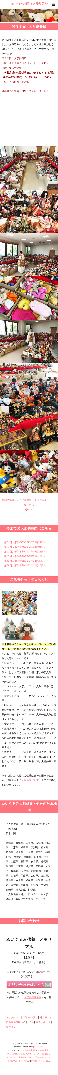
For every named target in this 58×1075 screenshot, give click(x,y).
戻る (30, 509)
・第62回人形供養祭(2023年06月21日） (24, 551)
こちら (45, 91)
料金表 (43, 1017)
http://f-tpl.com (37, 1047)
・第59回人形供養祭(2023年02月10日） (24, 565)
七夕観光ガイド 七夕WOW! (19, 1061)
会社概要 (11, 1026)
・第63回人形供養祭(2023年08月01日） (24, 547)
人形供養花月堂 (30, 780)
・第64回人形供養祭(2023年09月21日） (24, 542)
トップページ (13, 1017)
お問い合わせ (43, 1022)
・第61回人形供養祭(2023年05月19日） (24, 556)
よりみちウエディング (29, 1054)
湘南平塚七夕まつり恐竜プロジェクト (34, 1057)
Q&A (41, 971)
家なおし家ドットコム (40, 1061)
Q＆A (31, 1022)
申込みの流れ (30, 1017)
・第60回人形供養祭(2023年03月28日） (24, 561)
